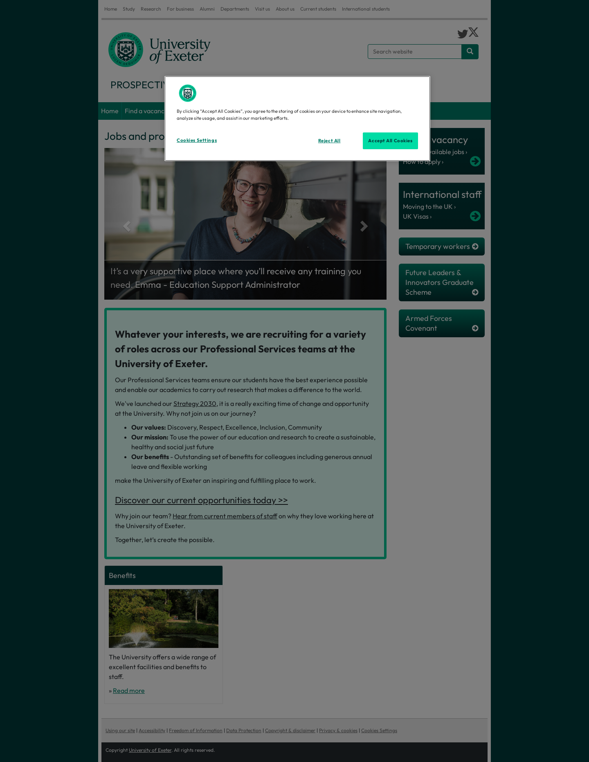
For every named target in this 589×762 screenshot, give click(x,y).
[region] (297, 118)
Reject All (329, 140)
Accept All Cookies (390, 140)
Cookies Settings (197, 140)
